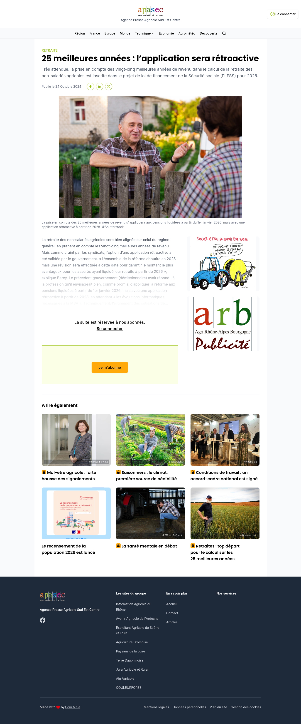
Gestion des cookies (246, 707)
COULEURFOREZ (129, 687)
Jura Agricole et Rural (132, 669)
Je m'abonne (109, 367)
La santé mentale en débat (146, 546)
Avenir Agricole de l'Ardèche (137, 618)
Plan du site (218, 707)
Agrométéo (187, 33)
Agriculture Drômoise (132, 642)
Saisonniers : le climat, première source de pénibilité (146, 476)
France (95, 33)
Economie (166, 33)
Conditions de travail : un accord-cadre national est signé (224, 476)
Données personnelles (189, 707)
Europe (110, 33)
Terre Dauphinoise (130, 660)
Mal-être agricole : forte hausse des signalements (69, 476)
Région (80, 33)
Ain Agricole (125, 678)
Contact (172, 613)
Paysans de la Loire (130, 651)
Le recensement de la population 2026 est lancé (68, 549)
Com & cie (72, 707)
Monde (125, 33)
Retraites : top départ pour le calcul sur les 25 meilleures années (215, 552)
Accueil (171, 604)
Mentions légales (156, 707)
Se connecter (110, 328)
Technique (144, 33)
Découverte (209, 33)
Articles (172, 622)
